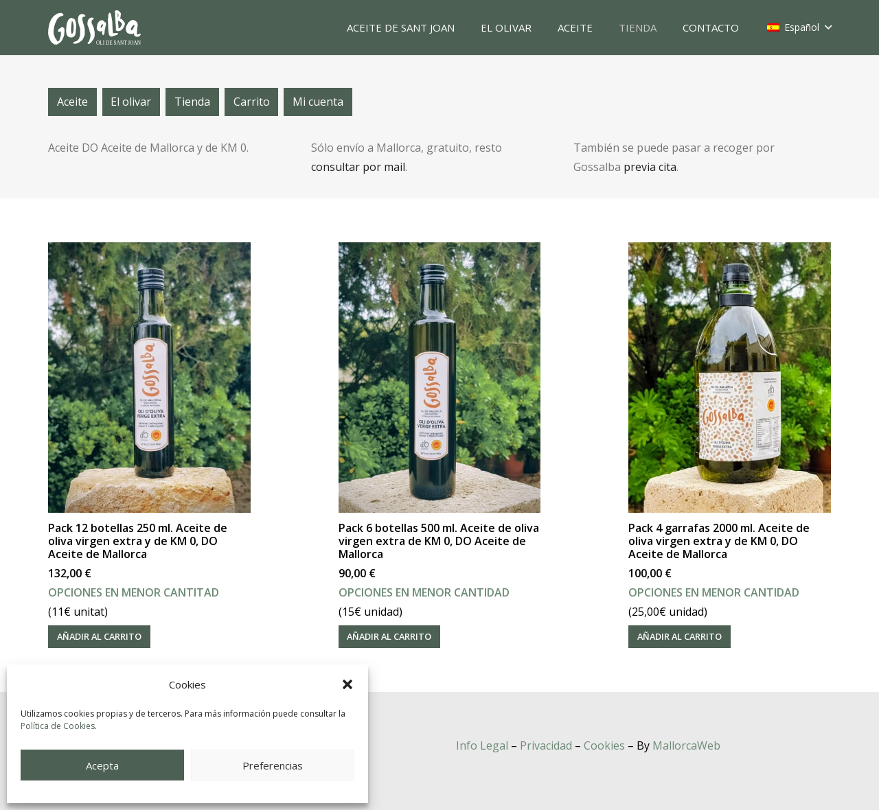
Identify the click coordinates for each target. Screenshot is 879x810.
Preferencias (272, 765)
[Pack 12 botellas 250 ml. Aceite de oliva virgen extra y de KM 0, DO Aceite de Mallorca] (149, 377)
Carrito (251, 101)
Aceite (72, 101)
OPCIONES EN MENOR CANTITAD (133, 592)
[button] (347, 684)
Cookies (604, 745)
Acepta (102, 765)
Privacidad (546, 745)
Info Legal (482, 745)
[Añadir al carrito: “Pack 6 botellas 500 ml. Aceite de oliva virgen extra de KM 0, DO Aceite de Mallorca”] (390, 636)
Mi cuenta (318, 101)
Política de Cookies (58, 726)
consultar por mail (358, 166)
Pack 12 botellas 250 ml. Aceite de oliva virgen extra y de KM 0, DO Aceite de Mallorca (137, 541)
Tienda (192, 101)
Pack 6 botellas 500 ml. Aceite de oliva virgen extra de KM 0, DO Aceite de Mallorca (439, 541)
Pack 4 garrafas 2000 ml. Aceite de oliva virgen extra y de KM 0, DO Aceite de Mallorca (719, 541)
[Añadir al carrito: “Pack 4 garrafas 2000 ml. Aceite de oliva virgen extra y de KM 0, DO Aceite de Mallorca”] (679, 636)
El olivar (131, 101)
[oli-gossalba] (94, 27)
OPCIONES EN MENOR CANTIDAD (424, 592)
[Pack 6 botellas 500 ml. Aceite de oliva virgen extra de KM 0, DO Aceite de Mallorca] (440, 377)
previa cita (650, 166)
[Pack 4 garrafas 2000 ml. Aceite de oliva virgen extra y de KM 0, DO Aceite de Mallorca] (729, 377)
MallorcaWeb (686, 745)
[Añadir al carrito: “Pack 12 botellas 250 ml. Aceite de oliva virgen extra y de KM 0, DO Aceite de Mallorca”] (99, 636)
